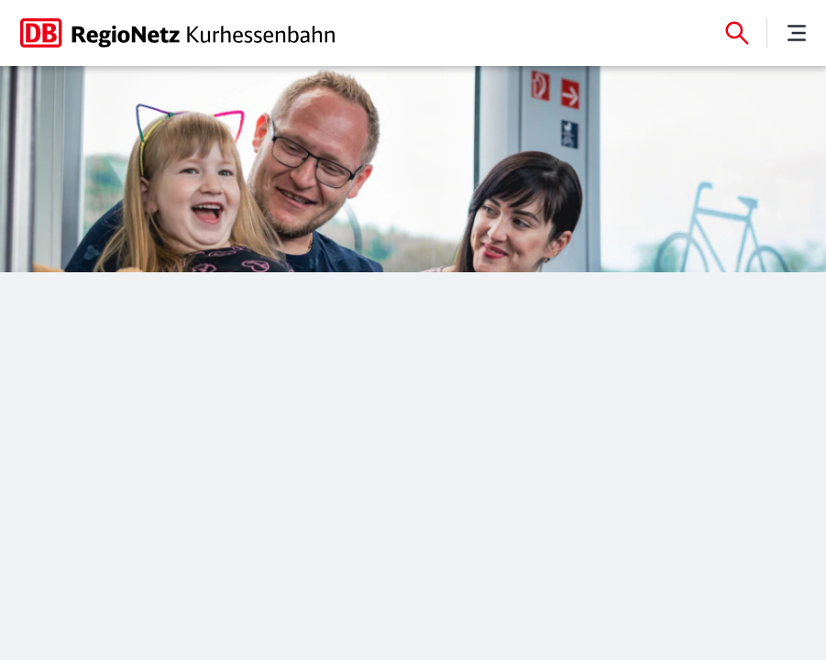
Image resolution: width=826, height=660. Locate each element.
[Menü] (796, 33)
